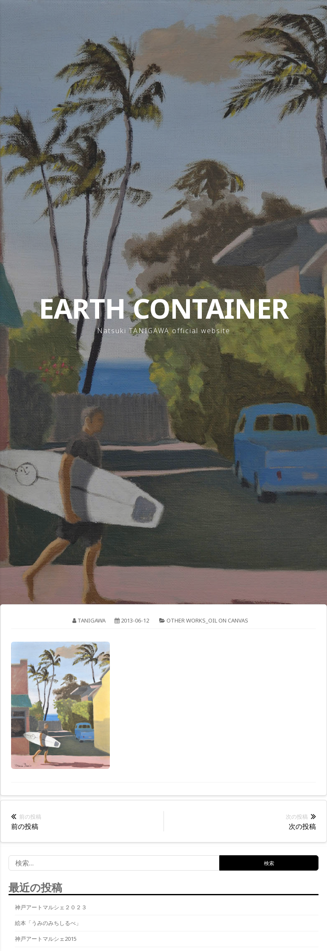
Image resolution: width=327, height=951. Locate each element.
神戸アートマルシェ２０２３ (51, 907)
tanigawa (91, 620)
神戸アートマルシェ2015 (46, 938)
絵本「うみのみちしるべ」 (48, 923)
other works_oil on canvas (207, 620)
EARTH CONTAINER (164, 308)
